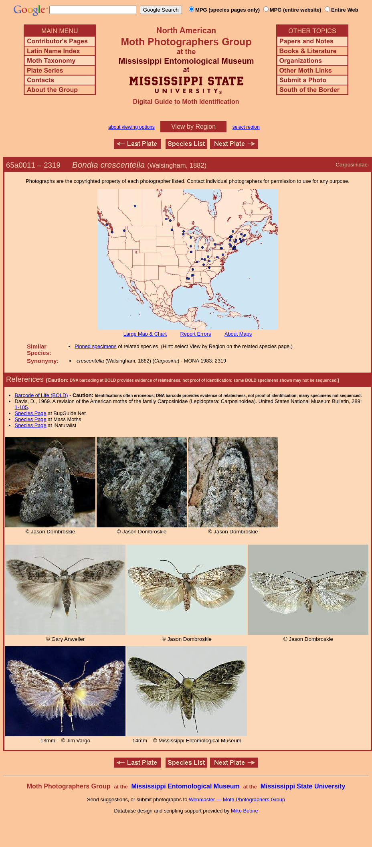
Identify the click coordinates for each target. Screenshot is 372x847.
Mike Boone (244, 811)
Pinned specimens (96, 346)
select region (246, 127)
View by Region (193, 126)
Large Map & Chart (145, 334)
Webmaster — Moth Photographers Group (237, 799)
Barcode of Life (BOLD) (41, 395)
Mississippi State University (303, 786)
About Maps (238, 334)
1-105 (21, 407)
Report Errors (195, 334)
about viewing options (131, 127)
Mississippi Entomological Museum (185, 786)
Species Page (30, 413)
